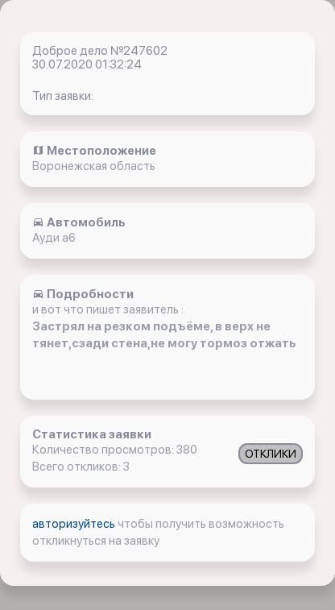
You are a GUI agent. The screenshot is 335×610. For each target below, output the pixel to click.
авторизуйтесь (75, 524)
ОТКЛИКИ (270, 453)
